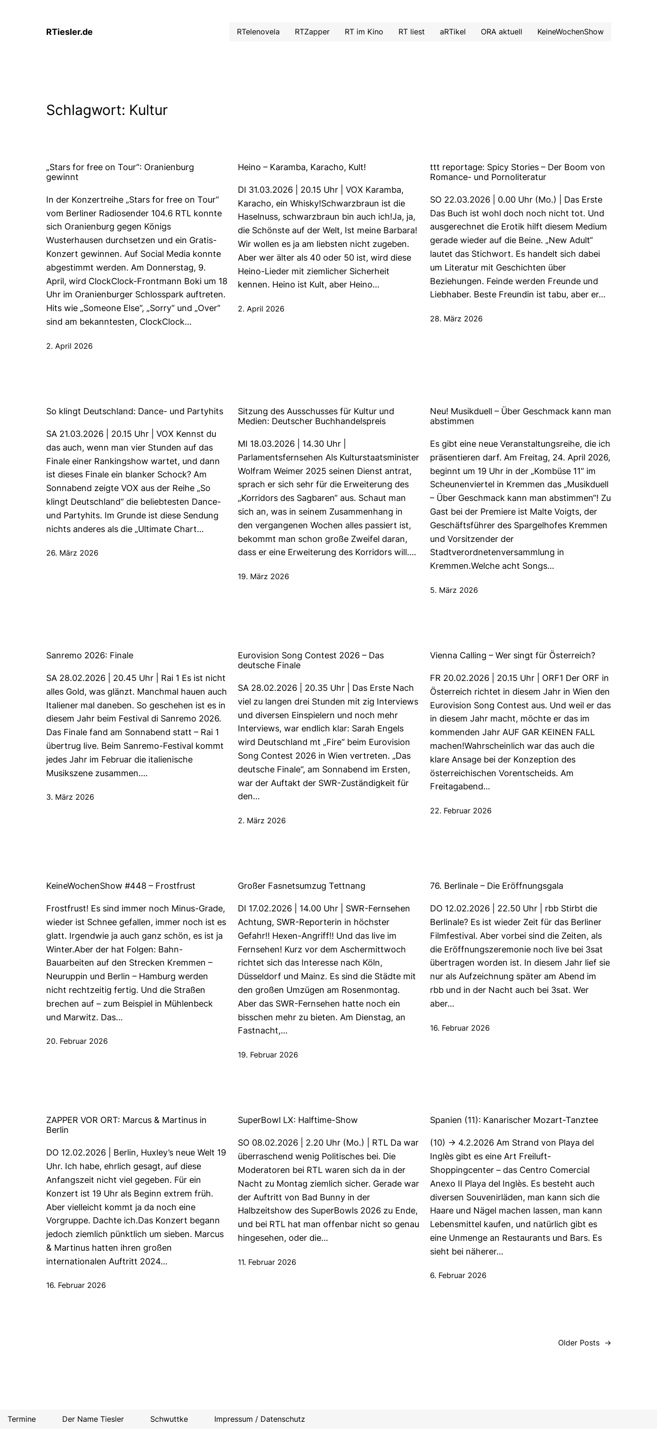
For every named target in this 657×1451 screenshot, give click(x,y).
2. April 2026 (69, 346)
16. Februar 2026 (460, 1028)
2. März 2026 (262, 820)
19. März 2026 (263, 576)
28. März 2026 (456, 318)
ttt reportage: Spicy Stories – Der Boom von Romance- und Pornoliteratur (517, 172)
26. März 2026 (72, 552)
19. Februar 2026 (268, 1054)
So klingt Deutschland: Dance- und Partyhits (134, 411)
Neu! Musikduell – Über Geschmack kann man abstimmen (520, 416)
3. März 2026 (70, 797)
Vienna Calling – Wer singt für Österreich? (512, 655)
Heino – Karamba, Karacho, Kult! (302, 167)
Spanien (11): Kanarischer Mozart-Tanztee (514, 1120)
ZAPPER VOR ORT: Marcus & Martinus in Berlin (126, 1125)
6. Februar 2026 (458, 1275)
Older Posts (584, 1343)
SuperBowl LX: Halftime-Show (298, 1120)
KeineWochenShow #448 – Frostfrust (120, 886)
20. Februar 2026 (77, 1041)
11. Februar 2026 (267, 1262)
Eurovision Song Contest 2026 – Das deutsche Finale (311, 660)
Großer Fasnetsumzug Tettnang (301, 886)
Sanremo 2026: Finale (89, 655)
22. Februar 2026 (461, 810)
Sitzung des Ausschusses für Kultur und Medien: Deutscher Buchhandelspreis (316, 416)
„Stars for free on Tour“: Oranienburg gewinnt (120, 172)
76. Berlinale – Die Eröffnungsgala (496, 886)
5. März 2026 (454, 590)
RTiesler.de (69, 32)
